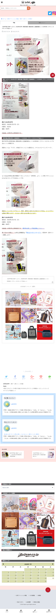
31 (45, 581)
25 (53, 578)
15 (30, 575)
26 (8, 581)
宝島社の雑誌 (36, 602)
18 (53, 575)
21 (23, 578)
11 (53, 572)
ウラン (30, 388)
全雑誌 (39, 595)
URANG (24, 388)
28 (23, 581)
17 (45, 575)
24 (45, 578)
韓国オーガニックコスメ (41, 388)
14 (23, 575)
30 (38, 581)
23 (38, 578)
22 (30, 578)
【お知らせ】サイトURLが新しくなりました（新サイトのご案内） (21, 434)
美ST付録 (17, 388)
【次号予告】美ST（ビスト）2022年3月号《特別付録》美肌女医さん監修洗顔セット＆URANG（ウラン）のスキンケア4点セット (27, 280)
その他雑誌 (32, 595)
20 (15, 578)
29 (30, 581)
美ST (5, 388)
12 (8, 575)
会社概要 (28, 602)
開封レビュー (42, 22)
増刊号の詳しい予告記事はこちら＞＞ (34, 228)
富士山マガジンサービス (33, 232)
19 (8, 578)
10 (45, 572)
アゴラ (6, 390)
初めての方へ (20, 602)
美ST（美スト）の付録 (17, 384)
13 (15, 575)
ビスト (11, 388)
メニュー (7, 610)
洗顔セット (13, 390)
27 (15, 581)
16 (38, 575)
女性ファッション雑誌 (21, 595)
